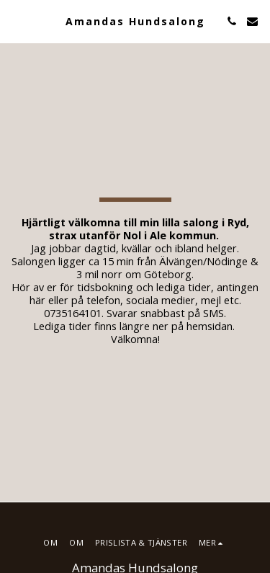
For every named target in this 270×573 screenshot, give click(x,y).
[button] (16, 20)
